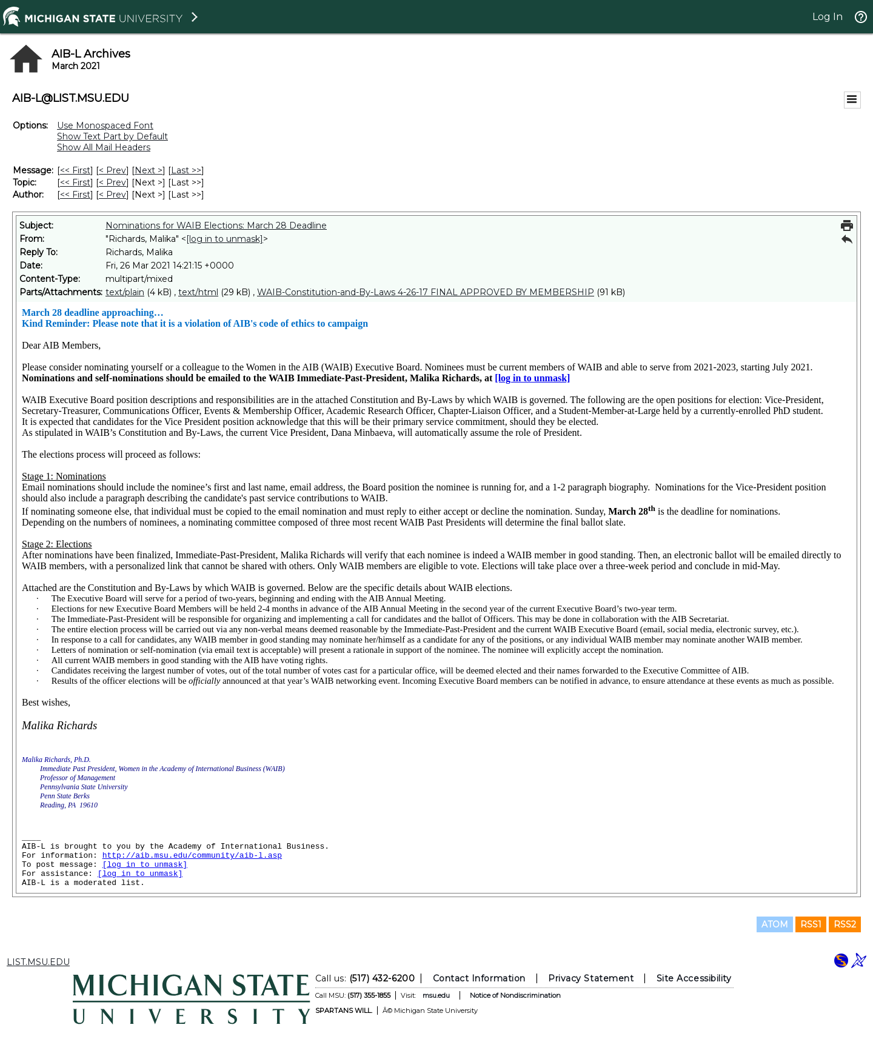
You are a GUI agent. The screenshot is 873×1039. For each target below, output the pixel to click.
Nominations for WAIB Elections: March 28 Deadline (216, 225)
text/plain (124, 292)
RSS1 (810, 924)
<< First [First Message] (75, 170)
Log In (827, 16)
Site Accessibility (694, 978)
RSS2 (845, 924)
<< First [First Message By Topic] (75, 182)
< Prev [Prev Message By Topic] (112, 182)
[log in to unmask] (224, 238)
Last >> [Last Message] (186, 170)
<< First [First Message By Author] (75, 194)
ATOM (774, 924)
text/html (198, 292)
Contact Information (479, 978)
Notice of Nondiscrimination (515, 995)
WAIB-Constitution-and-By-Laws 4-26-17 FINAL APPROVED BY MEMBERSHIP (425, 292)
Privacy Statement (591, 978)
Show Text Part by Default (112, 136)
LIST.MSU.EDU (38, 962)
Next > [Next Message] (148, 170)
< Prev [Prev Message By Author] (112, 194)
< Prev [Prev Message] (112, 170)
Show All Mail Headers (103, 147)
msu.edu (436, 995)
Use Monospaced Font (105, 125)
